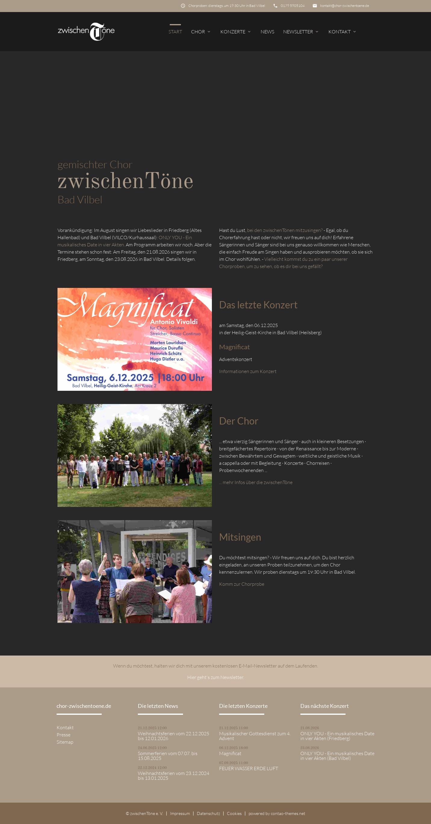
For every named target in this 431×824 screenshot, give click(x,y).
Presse (63, 735)
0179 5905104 (293, 5)
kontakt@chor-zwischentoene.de (344, 5)
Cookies (234, 813)
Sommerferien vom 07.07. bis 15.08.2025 (167, 756)
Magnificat (230, 753)
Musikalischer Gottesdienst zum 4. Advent (254, 736)
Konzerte (236, 31)
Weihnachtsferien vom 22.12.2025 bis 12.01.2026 (173, 736)
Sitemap (65, 742)
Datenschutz (208, 813)
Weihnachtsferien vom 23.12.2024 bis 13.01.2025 (173, 775)
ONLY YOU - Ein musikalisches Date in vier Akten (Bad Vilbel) (337, 756)
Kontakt (342, 31)
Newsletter (301, 31)
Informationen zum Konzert (248, 371)
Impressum (180, 813)
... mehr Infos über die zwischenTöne (256, 482)
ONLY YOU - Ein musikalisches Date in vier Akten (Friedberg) (337, 736)
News (267, 32)
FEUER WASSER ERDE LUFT (248, 768)
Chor (201, 31)
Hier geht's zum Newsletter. (215, 677)
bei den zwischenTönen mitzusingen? (285, 230)
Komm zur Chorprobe (241, 584)
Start (175, 32)
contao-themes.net (288, 813)
